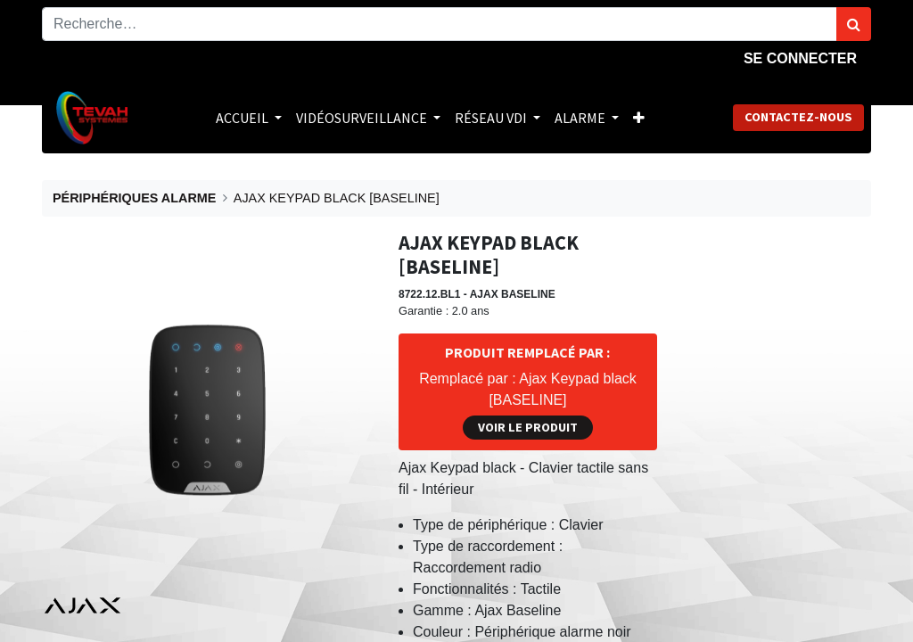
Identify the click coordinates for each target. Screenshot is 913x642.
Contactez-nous (798, 117)
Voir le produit (528, 427)
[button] (639, 118)
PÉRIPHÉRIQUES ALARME (134, 198)
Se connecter (800, 58)
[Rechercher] (853, 24)
